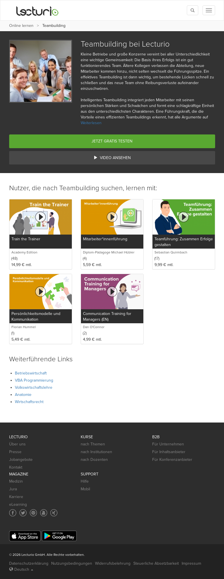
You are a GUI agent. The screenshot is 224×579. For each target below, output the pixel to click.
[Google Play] (59, 536)
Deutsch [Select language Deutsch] (21, 569)
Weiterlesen (91, 122)
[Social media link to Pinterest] (33, 512)
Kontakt (15, 467)
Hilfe (85, 481)
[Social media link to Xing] (54, 512)
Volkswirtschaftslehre (33, 387)
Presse (15, 451)
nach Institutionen (96, 451)
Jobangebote (21, 459)
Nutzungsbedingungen (71, 563)
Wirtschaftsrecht (29, 401)
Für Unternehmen (168, 444)
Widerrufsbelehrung (112, 563)
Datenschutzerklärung (28, 563)
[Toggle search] (192, 10)
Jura (13, 489)
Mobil (85, 489)
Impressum (191, 563)
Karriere (16, 496)
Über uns (17, 444)
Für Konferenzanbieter (172, 459)
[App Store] (25, 536)
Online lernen (21, 25)
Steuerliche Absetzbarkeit (156, 563)
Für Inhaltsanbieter (168, 451)
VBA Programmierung (34, 380)
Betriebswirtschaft (31, 373)
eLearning (18, 504)
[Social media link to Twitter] (23, 512)
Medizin (16, 481)
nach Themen (93, 444)
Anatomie (23, 394)
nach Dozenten (94, 459)
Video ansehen (112, 157)
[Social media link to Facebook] (12, 512)
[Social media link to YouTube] (43, 512)
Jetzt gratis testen (112, 141)
